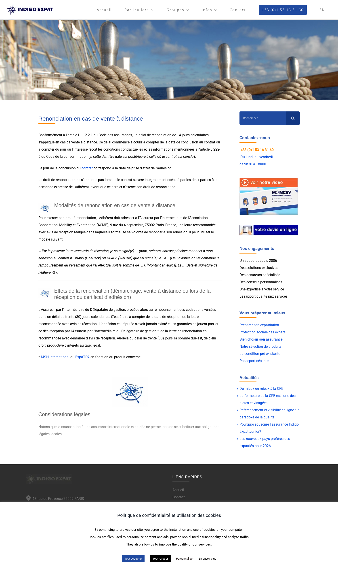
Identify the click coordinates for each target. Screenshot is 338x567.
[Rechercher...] (262, 118)
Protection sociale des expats (262, 332)
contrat (87, 168)
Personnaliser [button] (184, 558)
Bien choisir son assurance (261, 339)
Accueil (178, 490)
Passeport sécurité (254, 361)
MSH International (55, 357)
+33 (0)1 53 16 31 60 (257, 150)
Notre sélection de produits (260, 346)
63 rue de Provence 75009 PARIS (57, 499)
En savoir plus (207, 558)
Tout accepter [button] (133, 558)
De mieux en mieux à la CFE (261, 388)
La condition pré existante (259, 354)
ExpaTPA (82, 357)
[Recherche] (293, 118)
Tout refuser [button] (160, 558)
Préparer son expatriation (259, 325)
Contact (178, 497)
